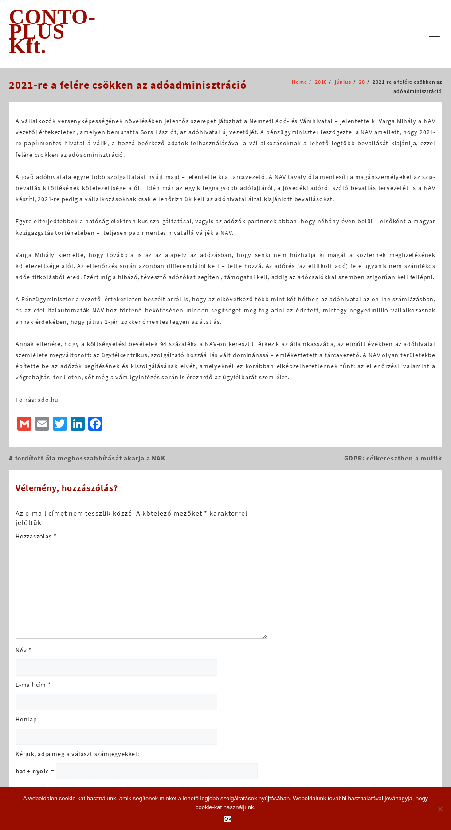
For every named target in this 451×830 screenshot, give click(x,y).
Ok (227, 819)
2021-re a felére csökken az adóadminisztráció (128, 85)
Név (23, 650)
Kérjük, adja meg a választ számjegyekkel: (77, 754)
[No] (439, 808)
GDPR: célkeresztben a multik (393, 458)
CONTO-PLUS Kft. (52, 31)
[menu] (434, 34)
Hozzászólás (36, 536)
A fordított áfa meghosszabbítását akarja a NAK (87, 458)
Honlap (26, 719)
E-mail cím (33, 685)
